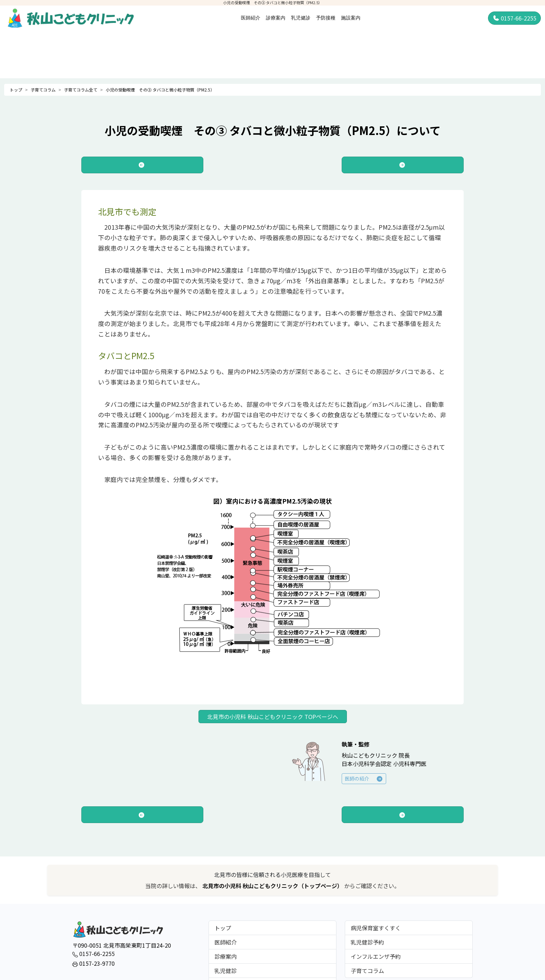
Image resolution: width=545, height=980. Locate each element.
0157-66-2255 (514, 18)
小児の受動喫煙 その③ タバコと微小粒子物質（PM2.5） (160, 90)
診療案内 (275, 18)
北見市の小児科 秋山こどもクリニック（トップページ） (273, 886)
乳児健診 (300, 18)
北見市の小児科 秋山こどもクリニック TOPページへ (272, 716)
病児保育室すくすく (376, 928)
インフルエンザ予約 (376, 956)
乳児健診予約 (367, 942)
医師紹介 (250, 18)
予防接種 (325, 18)
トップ (16, 90)
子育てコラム (43, 90)
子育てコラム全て (80, 90)
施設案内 (350, 18)
